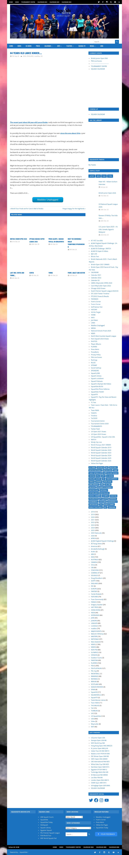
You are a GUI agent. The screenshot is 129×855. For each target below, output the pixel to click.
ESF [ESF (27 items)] (103, 479)
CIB (92, 567)
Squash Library (96, 376)
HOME (11, 2)
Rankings (94, 360)
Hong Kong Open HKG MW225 (101, 746)
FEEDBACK (94, 299)
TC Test (93, 402)
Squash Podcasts (97, 381)
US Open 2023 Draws (98, 434)
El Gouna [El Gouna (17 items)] (110, 476)
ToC (92, 708)
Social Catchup (96, 368)
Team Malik (95, 410)
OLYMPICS (94, 652)
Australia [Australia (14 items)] (100, 467)
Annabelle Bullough (98, 549)
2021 (93, 520)
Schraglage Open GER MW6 (100, 785)
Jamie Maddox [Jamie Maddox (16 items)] (93, 484)
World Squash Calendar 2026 (101, 461)
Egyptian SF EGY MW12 (99, 769)
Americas (94, 546)
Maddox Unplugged (98, 325)
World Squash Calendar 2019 (101, 447)
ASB (92, 554)
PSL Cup (94, 671)
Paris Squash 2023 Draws (100, 339)
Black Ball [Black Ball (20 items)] (113, 467)
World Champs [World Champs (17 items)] (109, 504)
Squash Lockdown (97, 378)
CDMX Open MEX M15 (98, 783)
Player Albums (96, 344)
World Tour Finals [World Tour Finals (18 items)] (95, 507)
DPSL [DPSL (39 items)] (97, 476)
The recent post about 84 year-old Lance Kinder (29, 122)
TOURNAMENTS (96, 426)
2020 (24, 56)
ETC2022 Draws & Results (100, 296)
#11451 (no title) (97, 240)
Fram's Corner (101, 820)
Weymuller (95, 724)
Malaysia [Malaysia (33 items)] (92, 487)
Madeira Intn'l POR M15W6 (100, 754)
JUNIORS (94, 621)
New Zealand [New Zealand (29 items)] (104, 493)
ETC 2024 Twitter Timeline (100, 294)
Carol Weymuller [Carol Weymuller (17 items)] (95, 473)
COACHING (95, 570)
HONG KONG (95, 610)
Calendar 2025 (54, 2)
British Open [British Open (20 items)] (107, 470)
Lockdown (94, 626)
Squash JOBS (95, 373)
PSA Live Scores (96, 61)
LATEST (91, 176)
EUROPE (94, 589)
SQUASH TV (81, 46)
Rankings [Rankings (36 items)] (113, 499)
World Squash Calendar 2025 (101, 458)
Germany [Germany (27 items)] (99, 482)
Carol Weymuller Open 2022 (101, 286)
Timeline (94, 416)
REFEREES (94, 679)
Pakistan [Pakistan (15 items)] (114, 496)
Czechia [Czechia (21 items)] (91, 476)
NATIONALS (95, 639)
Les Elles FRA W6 (97, 777)
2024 (93, 528)
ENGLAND (30, 56)
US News (28, 46)
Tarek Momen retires (98, 700)
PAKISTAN (94, 660)
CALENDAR (47, 46)
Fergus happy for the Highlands (73, 209)
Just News (94, 320)
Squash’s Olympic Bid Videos (101, 384)
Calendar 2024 (42, 2)
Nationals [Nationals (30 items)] (103, 490)
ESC (92, 586)
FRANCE (93, 602)
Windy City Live (96, 442)
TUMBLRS (94, 711)
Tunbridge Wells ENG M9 (99, 772)
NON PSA (94, 650)
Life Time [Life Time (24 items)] (108, 484)
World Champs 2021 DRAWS (101, 445)
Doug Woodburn (97, 578)
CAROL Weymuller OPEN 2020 (101, 283)
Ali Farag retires (96, 544)
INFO (58, 46)
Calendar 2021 (96, 275)
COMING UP (95, 573)
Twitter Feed (95, 429)
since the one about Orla (70, 133)
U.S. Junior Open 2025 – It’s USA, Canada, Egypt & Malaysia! (108, 229)
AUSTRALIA (95, 560)
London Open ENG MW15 (100, 780)
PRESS (38, 46)
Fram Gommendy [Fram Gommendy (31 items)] (112, 479)
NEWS (17, 2)
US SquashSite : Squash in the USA (103, 437)
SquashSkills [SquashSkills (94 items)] (112, 502)
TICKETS (93, 413)
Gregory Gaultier (97, 605)
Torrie (50, 273)
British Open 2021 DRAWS (100, 264)
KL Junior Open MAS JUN (99, 748)
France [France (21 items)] (91, 482)
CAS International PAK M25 (100, 762)
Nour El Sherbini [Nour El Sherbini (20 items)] (95, 496)
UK (42, 56)
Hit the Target (95, 312)
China (93, 565)
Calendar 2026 (66, 2)
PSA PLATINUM (96, 668)
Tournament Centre (28, 2)
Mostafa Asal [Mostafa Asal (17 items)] (93, 490)
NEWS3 (93, 647)
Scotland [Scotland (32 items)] (102, 502)
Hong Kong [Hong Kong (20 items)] (108, 482)
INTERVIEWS (95, 615)
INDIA (93, 613)
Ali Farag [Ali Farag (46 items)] (92, 467)
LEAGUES (94, 623)
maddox (37, 56)
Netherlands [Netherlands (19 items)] (93, 493)
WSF (92, 727)
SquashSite (44, 820)
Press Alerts (95, 349)
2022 (93, 522)
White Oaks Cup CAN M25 (100, 764)
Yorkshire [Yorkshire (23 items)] (111, 507)
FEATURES (94, 597)
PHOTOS (94, 341)
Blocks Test (95, 256)
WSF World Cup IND (98, 743)
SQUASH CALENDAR (98, 69)
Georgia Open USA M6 (99, 740)
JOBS (101, 46)
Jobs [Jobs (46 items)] (101, 484)
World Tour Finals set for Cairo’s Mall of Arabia (27, 209)
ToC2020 (94, 418)
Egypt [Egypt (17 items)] (103, 476)
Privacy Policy (96, 355)
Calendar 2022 (96, 278)
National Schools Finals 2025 (101, 331)
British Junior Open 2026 (18, 239)
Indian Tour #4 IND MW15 (100, 751)
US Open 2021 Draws (98, 431)
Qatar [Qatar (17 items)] (106, 499)
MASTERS (94, 636)
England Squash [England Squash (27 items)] (95, 479)
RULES (93, 363)
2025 (93, 530)
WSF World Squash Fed (48, 838)
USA (92, 719)
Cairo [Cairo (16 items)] (115, 470)
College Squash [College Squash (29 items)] (112, 473)
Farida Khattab (96, 594)
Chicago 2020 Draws (98, 288)
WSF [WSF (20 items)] (105, 507)
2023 (93, 525)
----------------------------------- (100, 64)
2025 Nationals (96, 533)
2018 (93, 512)
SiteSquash (44, 825)
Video (93, 721)
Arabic (93, 552)
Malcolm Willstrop (97, 634)
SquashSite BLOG (97, 386)
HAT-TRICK (94, 607)
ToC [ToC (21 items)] (101, 504)
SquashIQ (94, 692)
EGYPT (93, 581)
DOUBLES (94, 575)
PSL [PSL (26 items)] (101, 499)
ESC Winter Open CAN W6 (100, 756)
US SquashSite (96, 716)
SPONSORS (95, 371)
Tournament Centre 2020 (100, 424)
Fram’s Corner (96, 302)
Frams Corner (95, 304)
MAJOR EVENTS (96, 631)
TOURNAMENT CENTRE (99, 66)
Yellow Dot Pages (97, 463)
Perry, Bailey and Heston (76, 273)
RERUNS (94, 681)
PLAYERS (69, 46)
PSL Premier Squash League (50, 833)
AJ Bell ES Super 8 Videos (99, 251)
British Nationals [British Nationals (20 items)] (95, 470)
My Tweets (92, 165)
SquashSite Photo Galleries (100, 389)
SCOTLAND (95, 684)
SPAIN (93, 689)
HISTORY (94, 310)
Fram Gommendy (97, 599)
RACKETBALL (95, 674)
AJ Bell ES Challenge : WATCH (101, 248)
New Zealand (95, 642)
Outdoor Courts (96, 658)
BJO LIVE (94, 254)
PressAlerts (95, 352)
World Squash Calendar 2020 (101, 450)
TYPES (110, 176)
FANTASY (94, 591)
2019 (93, 514)
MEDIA (92, 46)
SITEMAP (94, 365)
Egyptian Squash (46, 830)
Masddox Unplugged (103, 817)
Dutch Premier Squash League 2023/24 (104, 291)
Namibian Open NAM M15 (100, 767)
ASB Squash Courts (47, 817)
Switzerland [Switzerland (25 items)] (93, 504)
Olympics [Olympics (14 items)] (105, 496)
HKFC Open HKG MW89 (99, 759)
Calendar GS (95, 280)
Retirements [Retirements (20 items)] (93, 502)
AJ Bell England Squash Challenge (102, 541)
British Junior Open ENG (99, 58)
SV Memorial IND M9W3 (99, 775)
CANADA (94, 562)
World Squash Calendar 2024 (101, 455)
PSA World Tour (45, 835)
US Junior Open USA (98, 738)
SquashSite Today (46, 822)
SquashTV (94, 394)
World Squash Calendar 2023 (101, 453)
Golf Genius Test (96, 307)
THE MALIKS (95, 705)
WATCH (93, 439)
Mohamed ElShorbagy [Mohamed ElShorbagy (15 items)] (104, 487)
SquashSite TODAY (97, 392)
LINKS (93, 323)
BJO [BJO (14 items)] (107, 467)
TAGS (104, 176)
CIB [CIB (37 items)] (104, 473)
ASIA (92, 557)
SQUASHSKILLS (96, 695)
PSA (92, 666)
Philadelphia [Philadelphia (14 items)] (93, 499)
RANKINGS (94, 676)
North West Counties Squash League (103, 336)
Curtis (31, 273)
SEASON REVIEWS (97, 687)
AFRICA (93, 538)
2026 (93, 536)
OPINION (94, 655)
